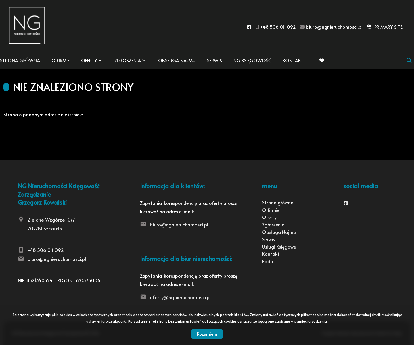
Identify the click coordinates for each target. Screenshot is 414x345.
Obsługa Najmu (176, 60)
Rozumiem (207, 334)
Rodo (267, 261)
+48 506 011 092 (46, 250)
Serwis (214, 60)
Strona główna (20, 60)
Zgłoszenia (127, 60)
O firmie (60, 60)
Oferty (89, 60)
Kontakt (293, 60)
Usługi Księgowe (279, 246)
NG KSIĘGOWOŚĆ (252, 60)
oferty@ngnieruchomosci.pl (180, 297)
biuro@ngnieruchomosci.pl (57, 258)
